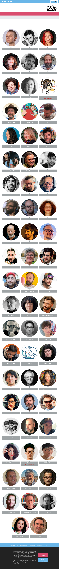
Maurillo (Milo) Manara (29, 389)
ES (54, 1)
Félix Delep (29, 243)
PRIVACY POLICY (25, 545)
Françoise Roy (29, 267)
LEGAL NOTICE (32, 545)
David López (48, 194)
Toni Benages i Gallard (29, 512)
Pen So (11, 437)
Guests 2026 (5, 17)
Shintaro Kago (48, 462)
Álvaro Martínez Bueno (29, 48)
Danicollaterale (48, 170)
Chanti (48, 146)
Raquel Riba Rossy (11, 462)
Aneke (11, 72)
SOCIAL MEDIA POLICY (40, 545)
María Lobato (47, 363)
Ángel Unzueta (29, 72)
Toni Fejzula (48, 512)
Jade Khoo (29, 315)
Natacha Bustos (11, 413)
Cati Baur (29, 146)
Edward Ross (29, 218)
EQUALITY (19, 545)
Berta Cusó (11, 97)
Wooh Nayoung (20, 536)
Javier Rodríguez (11, 339)
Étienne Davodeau (11, 243)
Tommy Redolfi (11, 512)
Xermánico (39, 536)
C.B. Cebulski (29, 122)
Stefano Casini (11, 488)
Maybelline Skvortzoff (48, 389)
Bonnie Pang (47, 97)
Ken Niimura (29, 339)
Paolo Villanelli (48, 413)
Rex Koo (29, 463)
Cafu (48, 122)
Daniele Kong (11, 194)
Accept (43, 555)
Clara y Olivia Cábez (11, 170)
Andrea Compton (48, 48)
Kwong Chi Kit (11, 363)
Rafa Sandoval (48, 437)
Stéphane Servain (29, 488)
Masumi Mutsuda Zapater (11, 389)
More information (43, 560)
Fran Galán (11, 267)
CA (52, 1)
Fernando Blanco (48, 243)
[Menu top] (4, 7)
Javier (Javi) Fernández (48, 315)
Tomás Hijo (48, 488)
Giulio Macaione (29, 291)
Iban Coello (11, 315)
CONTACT (47, 545)
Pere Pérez (29, 437)
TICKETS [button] (29, 13)
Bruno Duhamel (11, 122)
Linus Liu (29, 363)
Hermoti (48, 291)
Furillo (48, 267)
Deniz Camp (11, 218)
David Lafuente (29, 194)
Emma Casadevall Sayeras (48, 218)
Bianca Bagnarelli (29, 97)
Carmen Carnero (11, 146)
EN (56, 1)
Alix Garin (11, 48)
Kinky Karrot (48, 339)
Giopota (11, 291)
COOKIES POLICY (12, 545)
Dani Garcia (29, 170)
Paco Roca (29, 413)
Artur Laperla (47, 72)
